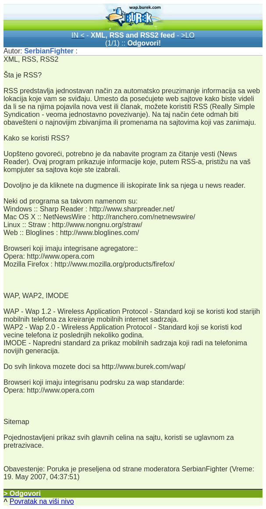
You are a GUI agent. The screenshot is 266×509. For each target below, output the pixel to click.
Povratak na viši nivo (42, 501)
